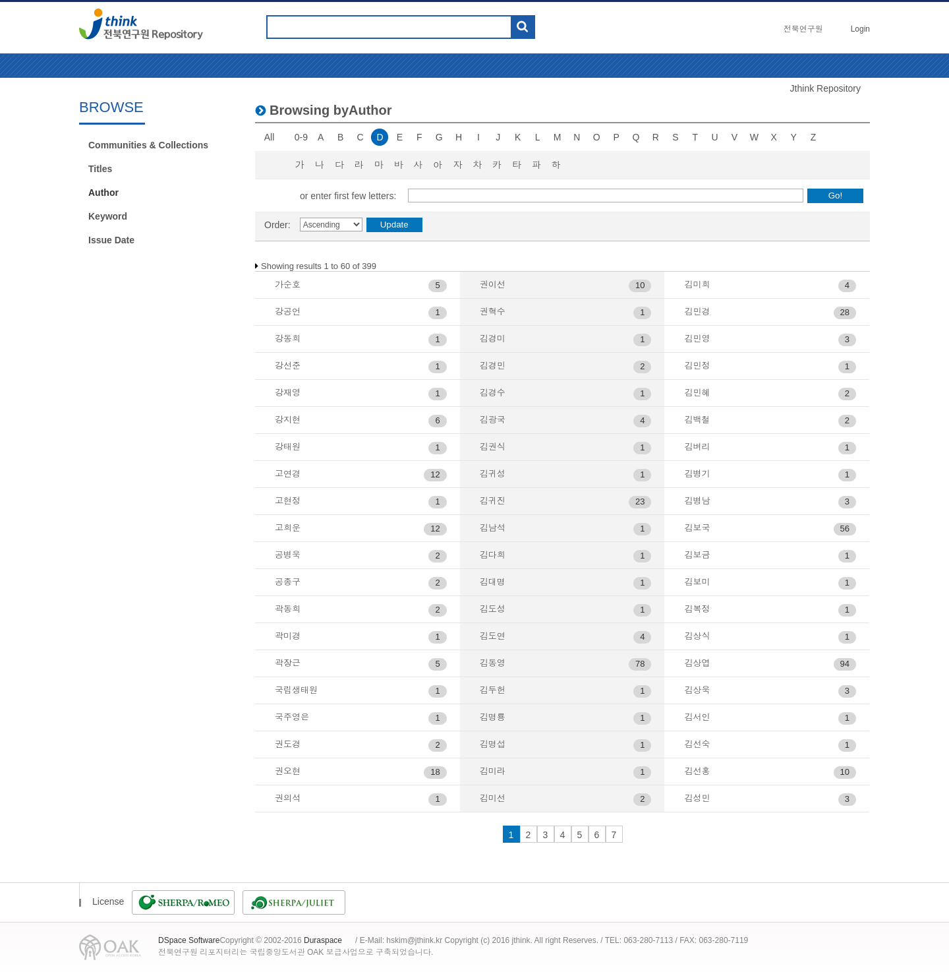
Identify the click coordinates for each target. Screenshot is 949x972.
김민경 (697, 312)
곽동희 (288, 609)
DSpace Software (188, 940)
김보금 (697, 555)
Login (860, 29)
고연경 (288, 474)
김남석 (492, 528)
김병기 (697, 474)
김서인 (697, 717)
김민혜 (697, 393)
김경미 (492, 339)
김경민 (492, 366)
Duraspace (323, 940)
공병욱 (288, 555)
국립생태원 (296, 690)
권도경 (288, 744)
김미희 (697, 284)
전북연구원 (803, 29)
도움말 (551, 27)
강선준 (288, 366)
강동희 (288, 339)
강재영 (288, 393)
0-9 (301, 137)
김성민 (697, 798)
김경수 (492, 393)
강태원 (288, 447)
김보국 (697, 528)
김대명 (492, 582)
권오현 (288, 771)
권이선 (492, 284)
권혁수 (492, 312)
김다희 (492, 555)
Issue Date (111, 240)
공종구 (288, 582)
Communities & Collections (148, 145)
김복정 (697, 609)
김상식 (697, 636)
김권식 (492, 447)
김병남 (697, 501)
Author (103, 192)
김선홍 (697, 771)
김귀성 (492, 474)
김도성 (492, 609)
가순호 (288, 284)
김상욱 (697, 690)
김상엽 (697, 663)
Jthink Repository (825, 88)
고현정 (288, 501)
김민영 (697, 339)
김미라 (492, 771)
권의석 (288, 798)
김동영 (492, 663)
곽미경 (288, 636)
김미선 (492, 798)
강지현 (288, 420)
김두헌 (492, 690)
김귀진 (492, 501)
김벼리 (697, 447)
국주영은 (292, 717)
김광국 (492, 420)
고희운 (288, 528)
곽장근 (288, 663)
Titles (100, 169)
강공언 (288, 312)
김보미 (697, 582)
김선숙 (697, 744)
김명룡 (492, 717)
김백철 (697, 420)
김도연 (492, 636)
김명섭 (492, 744)
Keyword (107, 216)
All (269, 137)
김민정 (697, 366)
